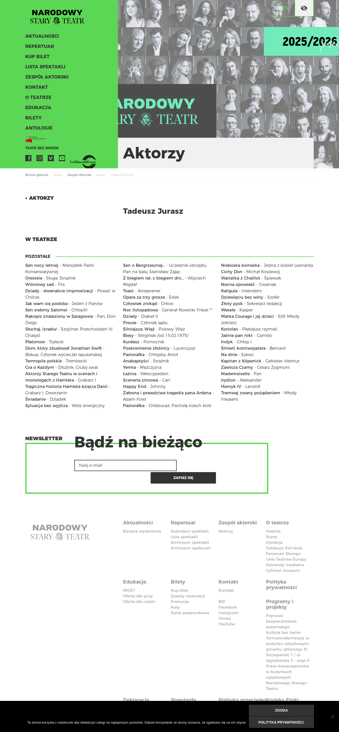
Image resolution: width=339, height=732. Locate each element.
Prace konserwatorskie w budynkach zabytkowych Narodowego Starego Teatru (287, 662)
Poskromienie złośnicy (146, 348)
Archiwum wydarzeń (191, 534)
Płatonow (35, 341)
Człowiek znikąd (140, 303)
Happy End (134, 386)
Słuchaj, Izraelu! (41, 329)
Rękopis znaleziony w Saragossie (59, 316)
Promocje (180, 587)
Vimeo (51, 160)
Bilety (33, 119)
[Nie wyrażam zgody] (332, 716)
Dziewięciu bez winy (242, 297)
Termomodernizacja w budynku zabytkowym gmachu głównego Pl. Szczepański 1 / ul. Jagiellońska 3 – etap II (287, 634)
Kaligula (229, 290)
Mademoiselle (235, 373)
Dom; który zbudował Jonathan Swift (63, 348)
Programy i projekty (280, 589)
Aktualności (41, 37)
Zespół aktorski (46, 78)
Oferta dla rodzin (139, 587)
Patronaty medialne (285, 551)
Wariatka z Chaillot (240, 278)
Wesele (228, 310)
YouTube (62, 160)
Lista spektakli (44, 68)
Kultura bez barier (283, 617)
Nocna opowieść (238, 284)
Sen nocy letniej (41, 265)
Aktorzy (42, 198)
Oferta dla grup (138, 581)
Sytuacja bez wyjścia (46, 405)
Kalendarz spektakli (190, 517)
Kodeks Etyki (283, 684)
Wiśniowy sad (39, 284)
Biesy (128, 335)
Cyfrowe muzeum (283, 557)
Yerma (129, 367)
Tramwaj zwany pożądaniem (250, 392)
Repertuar (38, 48)
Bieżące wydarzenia (142, 517)
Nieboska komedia (240, 265)
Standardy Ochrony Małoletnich (186, 689)
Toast (128, 290)
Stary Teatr (59, 16)
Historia (273, 517)
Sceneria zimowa (140, 380)
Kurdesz (131, 341)
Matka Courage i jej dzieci (247, 316)
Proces (130, 322)
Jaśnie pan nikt (237, 335)
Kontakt (36, 88)
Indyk (227, 341)
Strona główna (36, 175)
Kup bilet (37, 58)
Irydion (228, 380)
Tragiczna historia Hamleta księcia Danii (66, 386)
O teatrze (37, 99)
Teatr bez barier (40, 150)
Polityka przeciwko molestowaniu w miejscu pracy (240, 692)
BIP (222, 587)
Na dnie (229, 354)
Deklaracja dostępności (139, 687)
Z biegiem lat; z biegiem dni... (153, 278)
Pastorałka (133, 354)
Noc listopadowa (140, 310)
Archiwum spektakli (190, 529)
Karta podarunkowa (190, 598)
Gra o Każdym (39, 367)
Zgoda (281, 711)
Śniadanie (35, 399)
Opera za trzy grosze (144, 297)
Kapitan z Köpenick (241, 361)
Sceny (271, 523)
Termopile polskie (43, 361)
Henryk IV (231, 386)
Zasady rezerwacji (188, 581)
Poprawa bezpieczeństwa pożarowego (281, 606)
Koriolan (229, 329)
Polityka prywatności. (282, 722)
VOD (73, 160)
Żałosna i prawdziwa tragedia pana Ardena (167, 392)
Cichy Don (231, 271)
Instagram (40, 160)
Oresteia (33, 278)
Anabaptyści (136, 361)
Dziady (130, 316)
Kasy (175, 592)
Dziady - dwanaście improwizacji (59, 290)
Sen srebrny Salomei (46, 310)
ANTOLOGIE (38, 129)
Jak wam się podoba (46, 303)
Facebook (28, 160)
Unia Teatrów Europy (286, 546)
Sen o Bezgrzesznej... (144, 265)
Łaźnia (129, 373)
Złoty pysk (232, 303)
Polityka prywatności (282, 570)
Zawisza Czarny (237, 367)
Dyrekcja (274, 529)
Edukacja (37, 109)
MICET (129, 576)
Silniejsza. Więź (139, 329)
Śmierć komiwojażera (243, 348)
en (285, 8)
